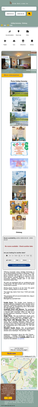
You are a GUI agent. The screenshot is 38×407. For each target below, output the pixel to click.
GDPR (8, 395)
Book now (11, 353)
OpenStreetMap (32, 388)
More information (11, 75)
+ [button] (3, 361)
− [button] (3, 364)
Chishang (5, 57)
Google (5, 388)
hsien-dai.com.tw (19, 3)
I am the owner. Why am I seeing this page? (19, 349)
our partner (20, 338)
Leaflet (25, 388)
